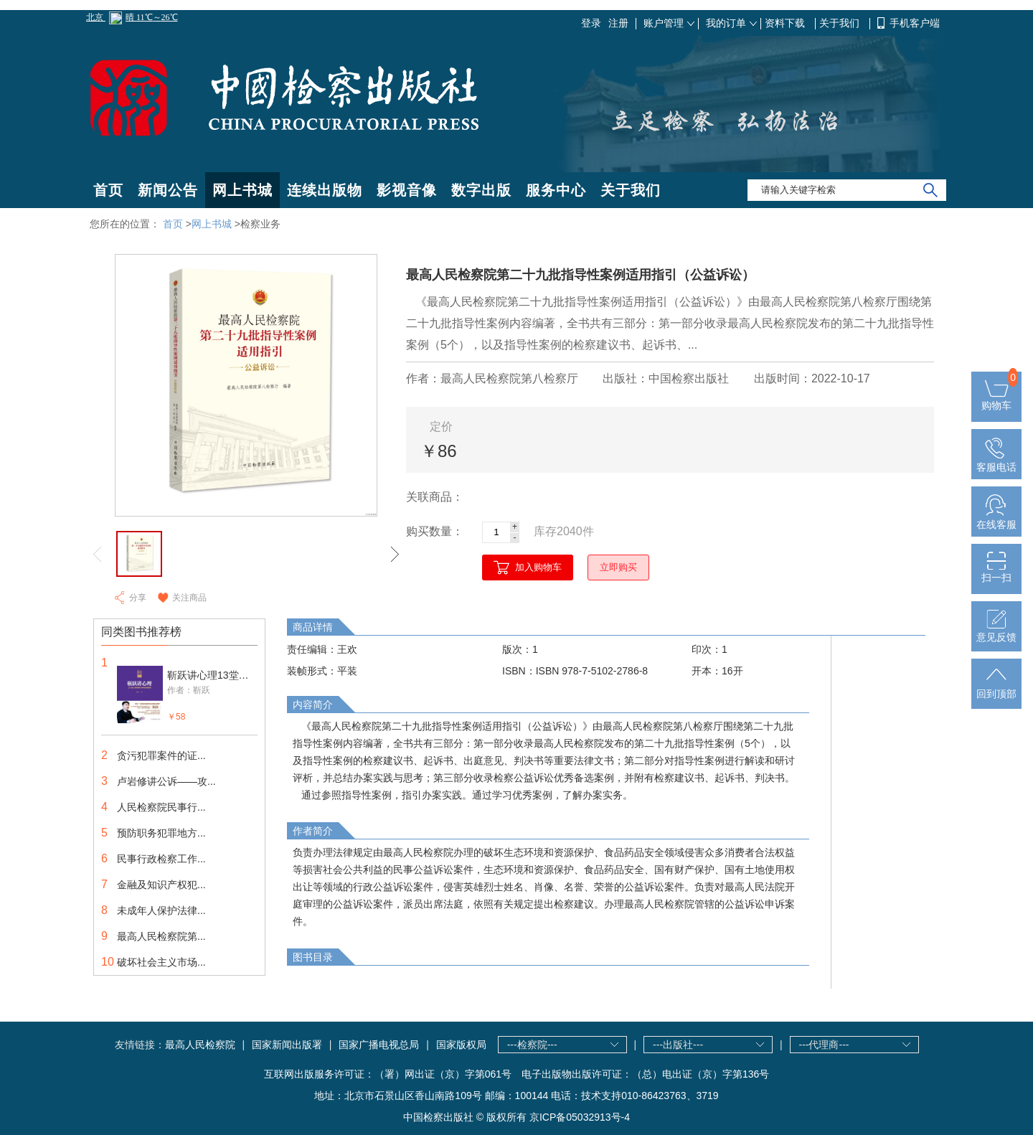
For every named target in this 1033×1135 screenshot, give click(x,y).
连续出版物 (324, 190)
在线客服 (996, 518)
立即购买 (618, 567)
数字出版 (481, 190)
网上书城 (242, 190)
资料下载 (786, 23)
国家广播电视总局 (379, 1044)
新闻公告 (168, 190)
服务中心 (556, 190)
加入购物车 (538, 567)
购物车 (996, 399)
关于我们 (840, 23)
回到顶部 (996, 688)
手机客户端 (915, 23)
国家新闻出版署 (287, 1044)
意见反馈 (996, 631)
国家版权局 (461, 1044)
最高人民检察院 (200, 1044)
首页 (108, 190)
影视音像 (407, 190)
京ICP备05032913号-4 (579, 1117)
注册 (618, 23)
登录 (591, 23)
